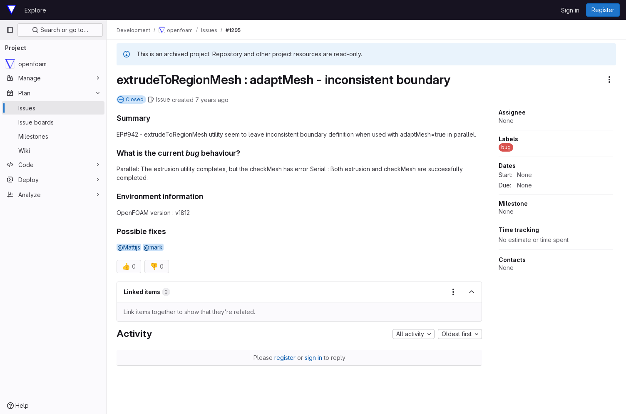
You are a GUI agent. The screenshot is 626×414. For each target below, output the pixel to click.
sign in (313, 357)
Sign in (570, 10)
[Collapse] (472, 292)
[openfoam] (53, 63)
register (285, 357)
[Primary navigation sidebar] (10, 30)
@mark (153, 247)
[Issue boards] (53, 122)
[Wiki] (53, 150)
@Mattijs (128, 247)
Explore (35, 10)
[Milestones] (53, 136)
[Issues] (53, 108)
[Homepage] (11, 10)
